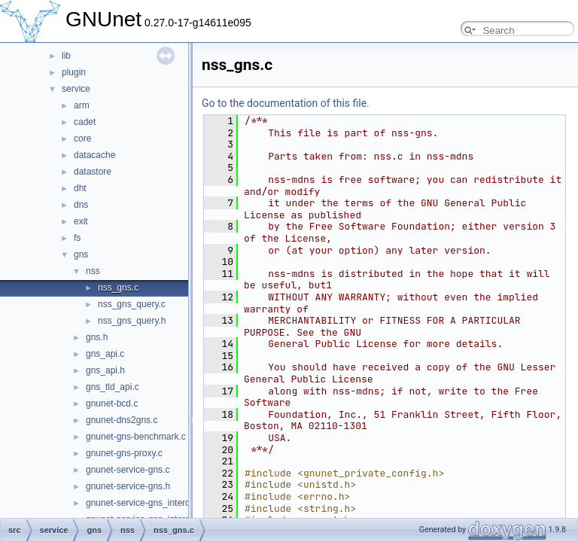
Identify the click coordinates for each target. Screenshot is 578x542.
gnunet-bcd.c (112, 403)
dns (81, 204)
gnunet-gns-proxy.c (124, 453)
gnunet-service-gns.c (127, 469)
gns (81, 254)
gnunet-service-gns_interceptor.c (151, 503)
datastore (92, 171)
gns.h (97, 337)
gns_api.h (105, 370)
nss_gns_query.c (132, 304)
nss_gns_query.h (132, 320)
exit (81, 221)
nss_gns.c (118, 287)
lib (66, 55)
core (82, 138)
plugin (74, 72)
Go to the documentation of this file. (286, 103)
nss (93, 271)
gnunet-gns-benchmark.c (136, 436)
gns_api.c (105, 354)
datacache (94, 155)
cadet (85, 122)
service (76, 89)
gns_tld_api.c (112, 387)
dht (80, 188)
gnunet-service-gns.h (128, 486)
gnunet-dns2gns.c (121, 420)
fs (77, 238)
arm (82, 105)
